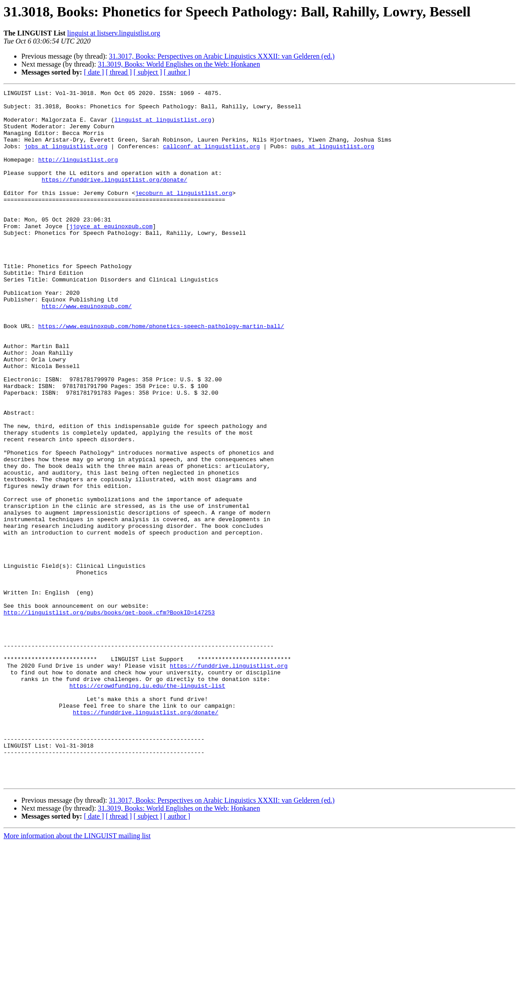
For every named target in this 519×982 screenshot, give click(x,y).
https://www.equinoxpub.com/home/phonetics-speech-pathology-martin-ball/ (161, 374)
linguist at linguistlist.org (163, 126)
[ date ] (94, 72)
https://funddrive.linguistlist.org (228, 781)
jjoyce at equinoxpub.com (110, 254)
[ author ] (177, 72)
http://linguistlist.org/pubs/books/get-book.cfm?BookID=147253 (109, 717)
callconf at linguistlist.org (211, 158)
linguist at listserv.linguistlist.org (113, 33)
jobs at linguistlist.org (65, 158)
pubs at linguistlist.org (332, 158)
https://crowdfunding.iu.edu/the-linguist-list (147, 805)
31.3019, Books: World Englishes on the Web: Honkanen (179, 64)
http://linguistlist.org (78, 174)
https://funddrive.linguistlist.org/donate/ (114, 198)
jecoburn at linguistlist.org (183, 214)
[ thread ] (119, 72)
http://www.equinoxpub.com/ (87, 350)
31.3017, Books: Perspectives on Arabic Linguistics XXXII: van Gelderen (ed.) (221, 56)
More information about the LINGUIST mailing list (77, 974)
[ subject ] (148, 72)
